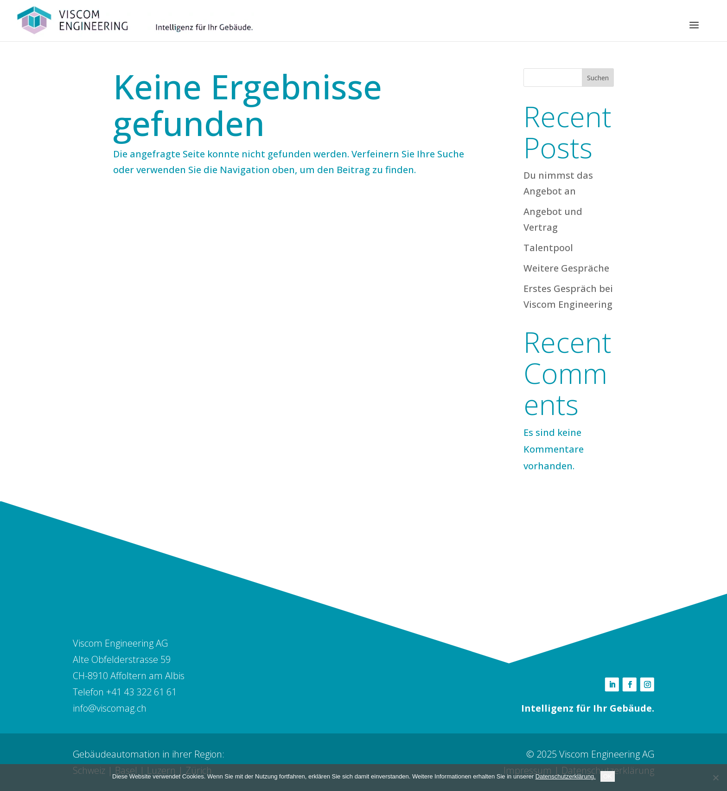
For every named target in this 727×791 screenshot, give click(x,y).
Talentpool (548, 247)
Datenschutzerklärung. (566, 776)
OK (607, 776)
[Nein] (715, 777)
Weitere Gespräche (566, 268)
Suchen (598, 77)
